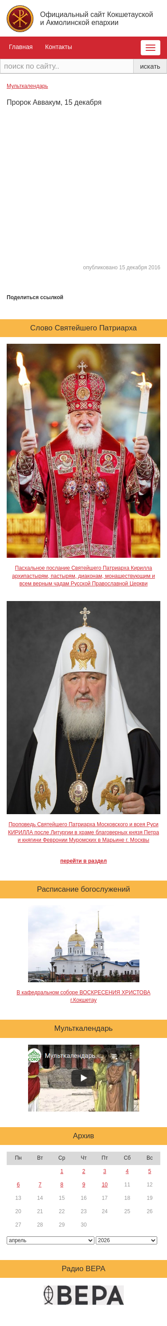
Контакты (58, 46)
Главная (21, 46)
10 (104, 1185)
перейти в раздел (83, 861)
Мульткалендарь (27, 86)
